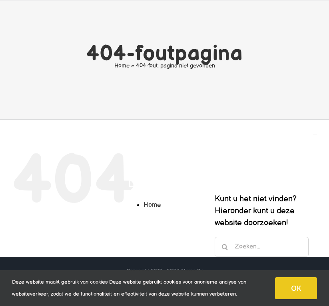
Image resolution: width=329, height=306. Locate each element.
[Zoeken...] (261, 247)
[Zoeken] (225, 247)
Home (122, 65)
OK (296, 288)
